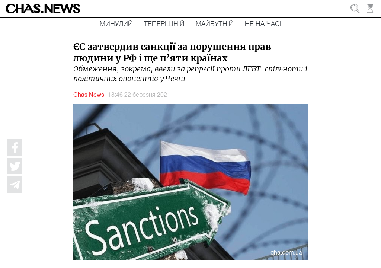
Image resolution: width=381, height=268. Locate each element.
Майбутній (215, 24)
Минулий (116, 24)
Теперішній (164, 24)
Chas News (88, 95)
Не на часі (263, 24)
